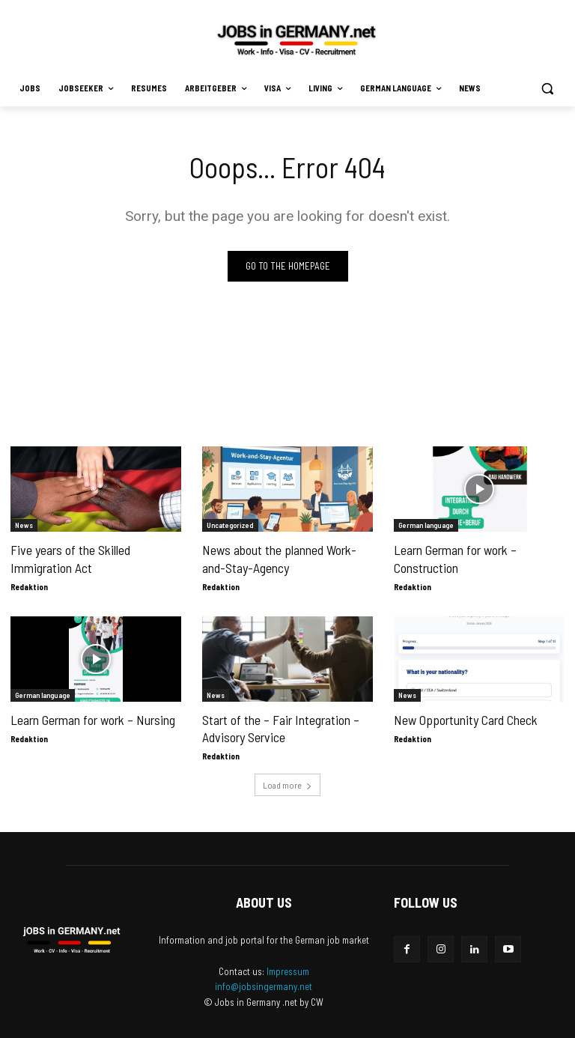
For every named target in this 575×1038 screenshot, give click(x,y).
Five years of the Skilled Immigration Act (68, 558)
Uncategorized (230, 524)
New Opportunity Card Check (463, 718)
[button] (547, 88)
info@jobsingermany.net (263, 983)
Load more (287, 782)
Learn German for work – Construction (453, 558)
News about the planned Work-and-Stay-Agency (276, 558)
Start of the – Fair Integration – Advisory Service (278, 726)
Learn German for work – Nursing (90, 718)
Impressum (288, 968)
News (24, 524)
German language (426, 524)
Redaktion (29, 585)
